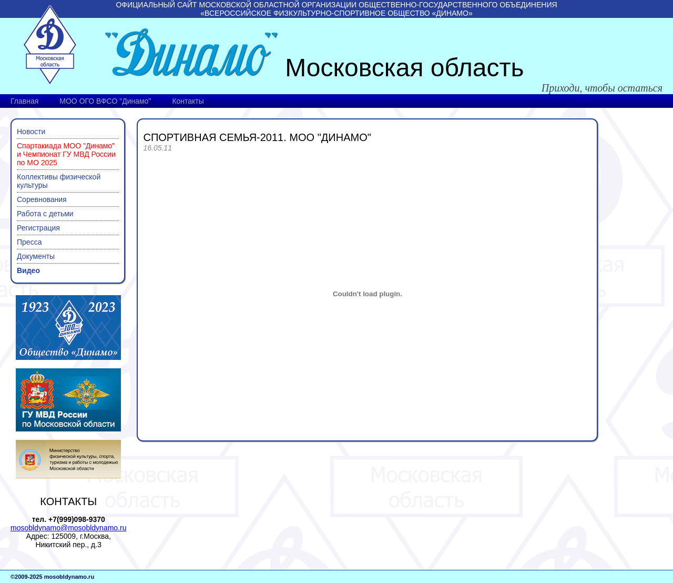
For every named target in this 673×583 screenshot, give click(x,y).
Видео (28, 270)
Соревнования (42, 199)
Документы (36, 256)
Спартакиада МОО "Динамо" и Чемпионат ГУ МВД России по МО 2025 (66, 154)
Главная (24, 101)
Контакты (187, 101)
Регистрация (38, 228)
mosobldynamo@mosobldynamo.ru (68, 528)
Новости (31, 131)
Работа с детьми (45, 213)
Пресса (29, 242)
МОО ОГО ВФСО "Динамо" (105, 101)
